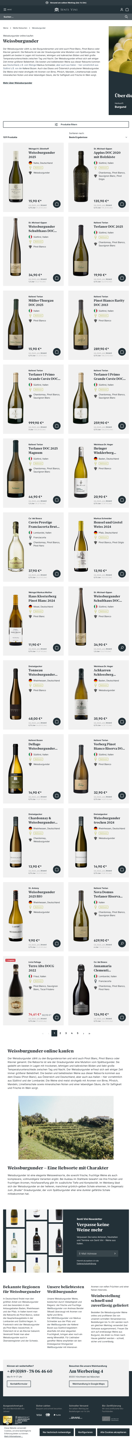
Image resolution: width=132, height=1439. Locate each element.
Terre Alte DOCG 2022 (41, 968)
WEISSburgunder (59, 1318)
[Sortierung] (99, 137)
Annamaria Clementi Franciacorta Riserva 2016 (104, 969)
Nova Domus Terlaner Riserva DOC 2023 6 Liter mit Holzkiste (110, 895)
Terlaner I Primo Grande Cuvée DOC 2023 (108, 377)
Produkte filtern (66, 124)
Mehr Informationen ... (13, 1436)
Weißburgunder (55, 1308)
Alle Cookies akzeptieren (113, 1432)
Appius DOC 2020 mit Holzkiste (107, 155)
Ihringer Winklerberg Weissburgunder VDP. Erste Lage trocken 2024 (107, 451)
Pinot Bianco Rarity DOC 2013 (109, 303)
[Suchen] (125, 17)
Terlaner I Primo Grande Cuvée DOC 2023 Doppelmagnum (43, 377)
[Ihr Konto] (121, 9)
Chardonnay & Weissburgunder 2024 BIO (42, 821)
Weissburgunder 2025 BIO (42, 894)
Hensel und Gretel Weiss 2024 (108, 525)
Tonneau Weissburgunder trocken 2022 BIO (42, 673)
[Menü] (7, 9)
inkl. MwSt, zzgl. (38, 205)
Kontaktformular (18, 1383)
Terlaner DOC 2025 (108, 226)
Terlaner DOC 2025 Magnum (43, 451)
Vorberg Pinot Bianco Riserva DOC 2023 (109, 747)
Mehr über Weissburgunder (17, 82)
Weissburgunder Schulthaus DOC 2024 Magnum (107, 599)
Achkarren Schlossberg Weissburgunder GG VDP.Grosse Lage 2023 (109, 673)
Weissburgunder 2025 (42, 155)
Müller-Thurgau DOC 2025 (41, 303)
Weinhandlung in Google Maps (88, 1383)
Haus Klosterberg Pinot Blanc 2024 (42, 598)
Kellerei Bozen (30, 68)
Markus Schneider (46, 65)
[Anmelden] (115, 1253)
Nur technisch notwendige (57, 1432)
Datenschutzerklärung (86, 1263)
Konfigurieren (85, 1432)
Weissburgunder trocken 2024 (107, 820)
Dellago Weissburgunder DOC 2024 (42, 747)
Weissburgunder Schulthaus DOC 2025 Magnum (42, 229)
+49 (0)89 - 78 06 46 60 (29, 1372)
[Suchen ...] (63, 17)
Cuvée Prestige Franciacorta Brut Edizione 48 (43, 525)
